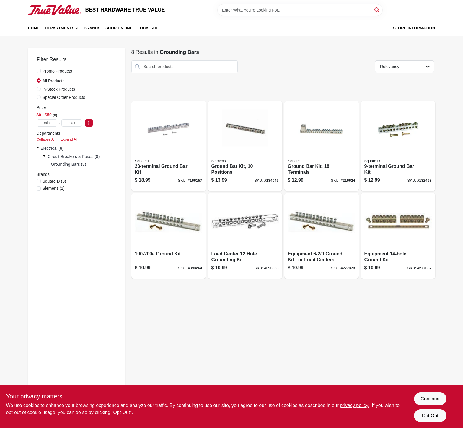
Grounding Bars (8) (68, 164)
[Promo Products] (39, 71)
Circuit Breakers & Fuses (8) (74, 156)
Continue (429, 398)
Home (34, 28)
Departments (59, 28)
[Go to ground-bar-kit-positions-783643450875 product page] (245, 146)
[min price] (47, 123)
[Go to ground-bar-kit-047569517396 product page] (168, 146)
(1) (54, 188)
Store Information (414, 28)
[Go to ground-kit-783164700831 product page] (168, 236)
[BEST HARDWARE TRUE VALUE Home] (54, 10)
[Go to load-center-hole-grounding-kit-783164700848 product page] (245, 236)
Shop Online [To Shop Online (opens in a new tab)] (119, 28)
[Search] (377, 10)
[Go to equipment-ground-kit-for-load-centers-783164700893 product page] (321, 236)
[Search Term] (300, 10)
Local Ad (148, 28)
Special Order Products (64, 97)
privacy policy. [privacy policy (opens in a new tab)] (354, 405)
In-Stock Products (59, 89)
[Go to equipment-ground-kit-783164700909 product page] (398, 236)
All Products (54, 80)
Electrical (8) (52, 148)
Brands (92, 28)
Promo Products (57, 71)
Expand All (69, 139)
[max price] (71, 123)
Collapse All (46, 139)
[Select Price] (89, 123)
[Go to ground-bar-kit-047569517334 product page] (398, 146)
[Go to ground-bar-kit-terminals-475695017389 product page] (321, 146)
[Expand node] (38, 148)
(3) (54, 181)
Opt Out (430, 415)
